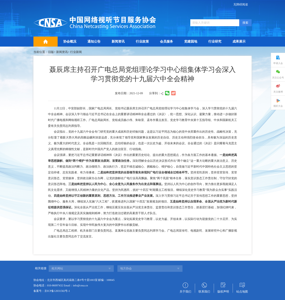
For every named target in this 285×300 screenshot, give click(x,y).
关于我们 (185, 291)
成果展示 (239, 41)
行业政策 (142, 41)
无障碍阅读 (240, 4)
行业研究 (214, 41)
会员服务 (166, 41)
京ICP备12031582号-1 (57, 290)
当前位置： (40, 51)
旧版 (51, 51)
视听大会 (278, 106)
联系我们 (204, 291)
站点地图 (242, 291)
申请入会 (278, 63)
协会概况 (69, 41)
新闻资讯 (118, 41)
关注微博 (278, 91)
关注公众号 (278, 77)
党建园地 (190, 41)
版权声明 (223, 291)
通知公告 (94, 41)
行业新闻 (76, 51)
